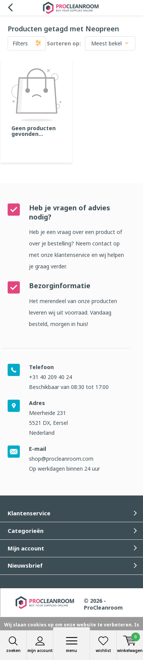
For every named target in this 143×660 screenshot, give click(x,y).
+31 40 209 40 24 (50, 377)
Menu (71, 644)
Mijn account (40, 644)
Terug (10, 7)
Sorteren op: (64, 43)
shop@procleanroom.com (61, 458)
